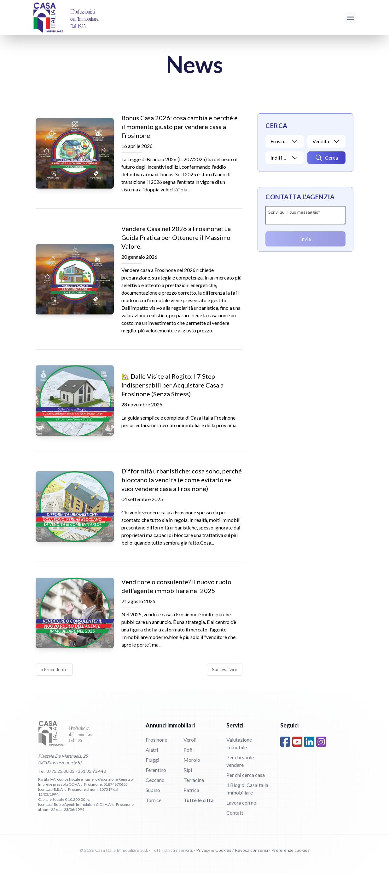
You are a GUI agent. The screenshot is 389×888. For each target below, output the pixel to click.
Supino (153, 804)
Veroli (189, 754)
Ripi (187, 784)
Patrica (191, 804)
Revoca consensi (251, 864)
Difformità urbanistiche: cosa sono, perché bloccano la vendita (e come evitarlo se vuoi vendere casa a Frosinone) (181, 487)
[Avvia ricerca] (326, 157)
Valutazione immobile (239, 758)
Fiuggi (152, 774)
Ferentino (156, 784)
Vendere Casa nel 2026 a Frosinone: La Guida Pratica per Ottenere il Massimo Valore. (176, 237)
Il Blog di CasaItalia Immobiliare (247, 803)
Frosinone (156, 754)
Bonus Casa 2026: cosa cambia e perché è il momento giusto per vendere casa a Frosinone (179, 126)
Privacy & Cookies (213, 864)
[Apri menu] (350, 17)
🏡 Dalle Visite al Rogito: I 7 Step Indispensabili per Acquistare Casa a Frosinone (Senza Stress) (172, 388)
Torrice (153, 814)
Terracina (193, 794)
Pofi (188, 764)
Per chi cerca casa (245, 789)
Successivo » (224, 684)
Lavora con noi (242, 817)
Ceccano (155, 794)
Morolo (191, 774)
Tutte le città (198, 814)
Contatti (235, 827)
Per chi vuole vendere (240, 775)
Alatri (152, 764)
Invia (305, 239)
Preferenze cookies (290, 864)
